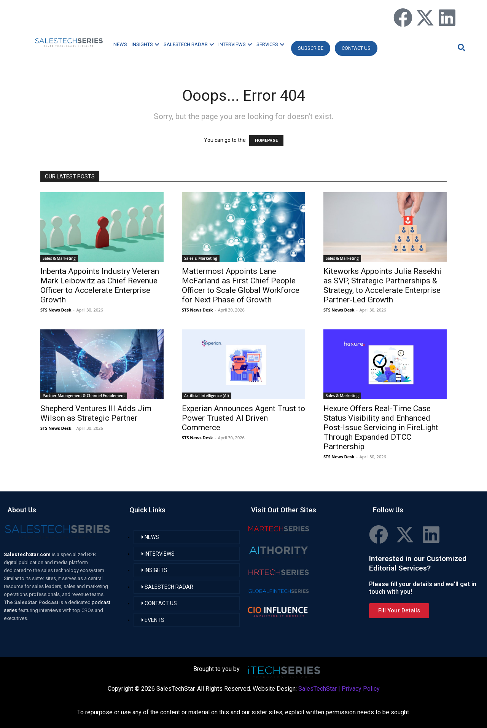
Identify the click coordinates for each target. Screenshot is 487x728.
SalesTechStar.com (28, 554)
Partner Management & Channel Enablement (84, 395)
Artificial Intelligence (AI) (206, 395)
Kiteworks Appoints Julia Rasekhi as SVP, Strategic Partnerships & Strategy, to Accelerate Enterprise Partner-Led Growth (382, 285)
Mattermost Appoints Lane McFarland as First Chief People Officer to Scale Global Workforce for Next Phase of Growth (240, 285)
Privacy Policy (361, 688)
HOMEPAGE (266, 140)
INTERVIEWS (235, 44)
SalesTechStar (317, 688)
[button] (460, 47)
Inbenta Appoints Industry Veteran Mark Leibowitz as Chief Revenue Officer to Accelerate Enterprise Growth (99, 285)
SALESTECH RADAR (189, 44)
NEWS (120, 44)
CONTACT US (356, 48)
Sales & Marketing (59, 258)
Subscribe (310, 48)
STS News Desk (55, 310)
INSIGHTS (145, 44)
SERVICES (270, 44)
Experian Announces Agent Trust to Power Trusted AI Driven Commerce (243, 418)
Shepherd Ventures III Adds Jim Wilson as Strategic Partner (95, 413)
